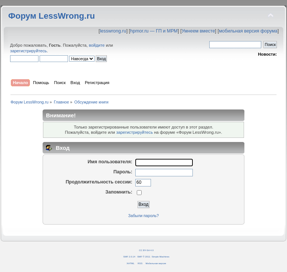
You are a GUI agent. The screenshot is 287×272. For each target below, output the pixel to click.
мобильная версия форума (248, 31)
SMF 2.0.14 (129, 256)
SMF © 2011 (143, 256)
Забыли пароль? (143, 215)
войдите (97, 45)
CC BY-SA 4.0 (146, 250)
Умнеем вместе (198, 31)
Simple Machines (160, 256)
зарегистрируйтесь (28, 51)
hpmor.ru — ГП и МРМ (154, 31)
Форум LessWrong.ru (51, 16)
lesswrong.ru (113, 31)
